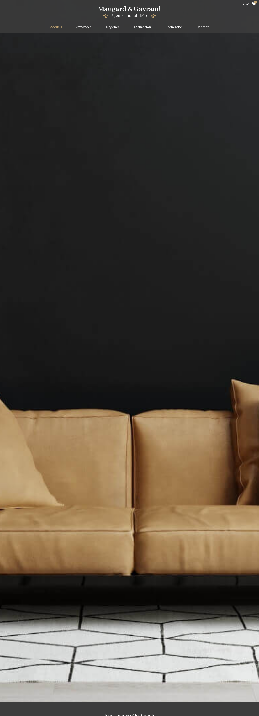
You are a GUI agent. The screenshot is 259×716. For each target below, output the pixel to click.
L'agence (112, 27)
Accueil (55, 27)
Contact (203, 27)
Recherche (174, 27)
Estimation (142, 27)
